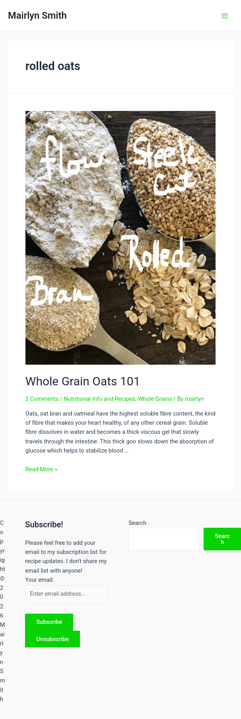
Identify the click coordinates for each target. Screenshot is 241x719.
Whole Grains (155, 398)
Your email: (39, 579)
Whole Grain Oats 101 (82, 381)
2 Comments (41, 398)
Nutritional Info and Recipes (99, 398)
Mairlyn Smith (37, 15)
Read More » (41, 469)
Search (137, 523)
